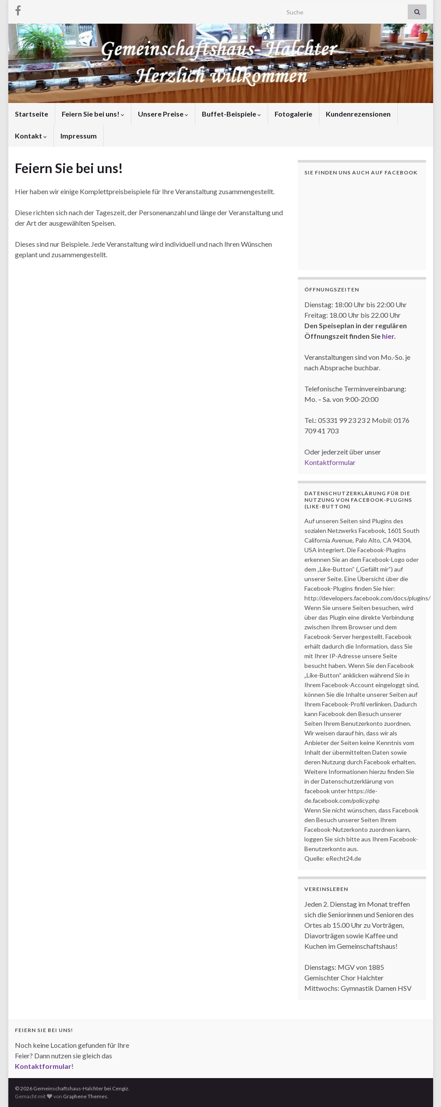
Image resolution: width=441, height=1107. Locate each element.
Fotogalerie (293, 114)
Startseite (31, 114)
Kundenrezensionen (358, 114)
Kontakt (31, 135)
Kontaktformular (330, 462)
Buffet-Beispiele (231, 114)
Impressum (78, 135)
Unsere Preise (163, 114)
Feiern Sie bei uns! (93, 114)
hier (388, 336)
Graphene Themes (85, 1096)
